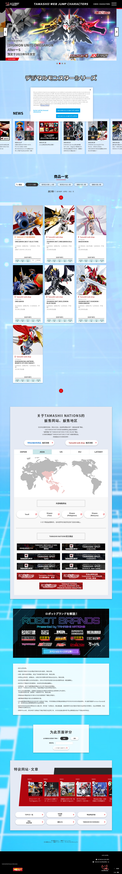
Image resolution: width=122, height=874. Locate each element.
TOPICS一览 (29, 815)
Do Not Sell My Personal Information (9, 864)
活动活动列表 (29, 822)
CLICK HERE (11, 59)
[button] (57, 63)
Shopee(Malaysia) (95, 514)
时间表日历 (60, 815)
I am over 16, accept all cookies (67, 116)
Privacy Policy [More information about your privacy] (45, 105)
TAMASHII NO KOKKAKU (91, 822)
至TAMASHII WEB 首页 (103, 859)
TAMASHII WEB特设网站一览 (102, 862)
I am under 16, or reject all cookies (68, 110)
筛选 (20, 184)
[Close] (90, 90)
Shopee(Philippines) (72, 514)
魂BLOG (60, 822)
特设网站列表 (91, 815)
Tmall (27, 514)
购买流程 (38, 442)
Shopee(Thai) (49, 514)
